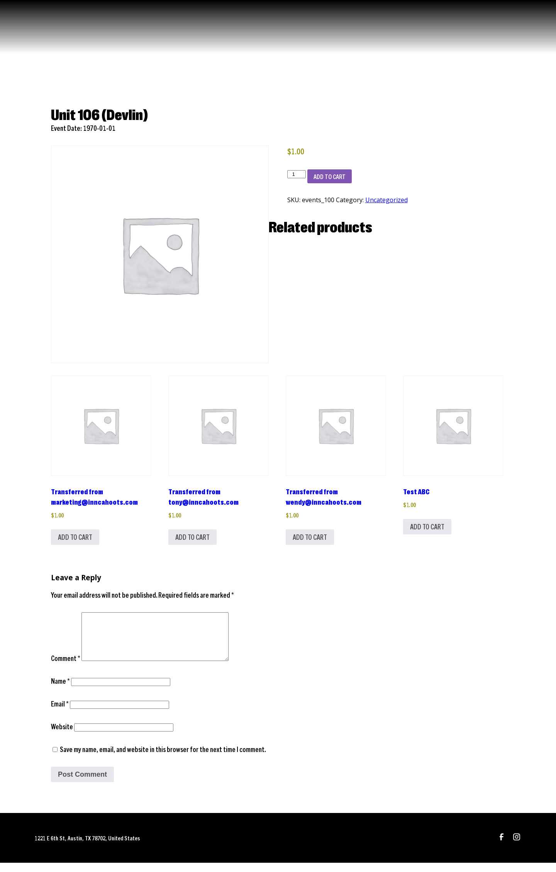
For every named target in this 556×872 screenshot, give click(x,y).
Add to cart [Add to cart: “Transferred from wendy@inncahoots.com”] (310, 536)
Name (60, 690)
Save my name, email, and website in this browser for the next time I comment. (163, 758)
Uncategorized (386, 200)
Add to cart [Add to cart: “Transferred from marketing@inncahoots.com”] (75, 536)
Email (60, 712)
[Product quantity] (296, 174)
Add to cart (330, 176)
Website (62, 735)
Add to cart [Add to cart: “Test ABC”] (427, 526)
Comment (65, 667)
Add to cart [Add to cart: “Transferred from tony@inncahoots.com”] (192, 536)
